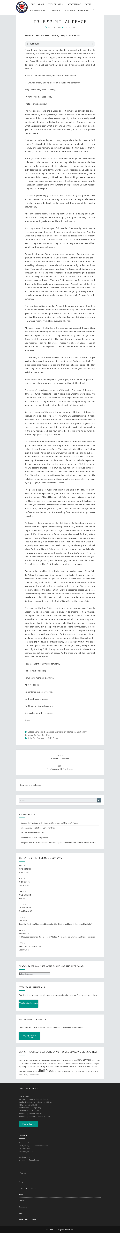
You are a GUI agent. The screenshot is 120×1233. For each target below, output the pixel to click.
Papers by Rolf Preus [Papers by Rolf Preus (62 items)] (46, 1066)
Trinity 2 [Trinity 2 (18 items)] (87, 1071)
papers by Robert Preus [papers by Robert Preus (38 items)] (27, 1066)
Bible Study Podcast (39, 10)
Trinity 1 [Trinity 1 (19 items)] (82, 1071)
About (41, 4)
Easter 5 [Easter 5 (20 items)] (48, 1060)
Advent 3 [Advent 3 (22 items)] (32, 1060)
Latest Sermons (74, 4)
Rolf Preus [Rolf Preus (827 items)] (46, 1070)
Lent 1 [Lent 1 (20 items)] (33, 1064)
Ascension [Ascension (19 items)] (38, 1060)
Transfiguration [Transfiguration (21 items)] (75, 1071)
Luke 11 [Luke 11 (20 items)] (50, 1064)
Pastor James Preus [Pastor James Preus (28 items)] (61, 1067)
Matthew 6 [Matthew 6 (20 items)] (68, 1064)
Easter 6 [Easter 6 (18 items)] (53, 1060)
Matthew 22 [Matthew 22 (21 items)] (82, 1064)
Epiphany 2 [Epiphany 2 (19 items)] (59, 1060)
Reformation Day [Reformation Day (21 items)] (89, 1067)
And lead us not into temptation (34, 837)
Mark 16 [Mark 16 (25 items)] (54, 1064)
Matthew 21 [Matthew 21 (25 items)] (74, 1064)
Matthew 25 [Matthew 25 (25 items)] (89, 1064)
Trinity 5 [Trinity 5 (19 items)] (97, 1071)
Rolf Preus (69, 27)
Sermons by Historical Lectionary (71, 731)
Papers (88, 4)
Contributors (54, 4)
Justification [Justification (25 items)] (27, 1064)
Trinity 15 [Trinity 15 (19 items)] (21, 1075)
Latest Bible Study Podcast (76, 10)
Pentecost (49, 731)
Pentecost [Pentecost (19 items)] (71, 1067)
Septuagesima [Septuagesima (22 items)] (59, 1071)
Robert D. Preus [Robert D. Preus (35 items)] (33, 1071)
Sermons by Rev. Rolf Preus (38, 735)
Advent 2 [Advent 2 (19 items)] (26, 1060)
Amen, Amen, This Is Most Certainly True (38, 828)
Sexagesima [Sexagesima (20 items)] (67, 1071)
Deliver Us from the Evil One (32, 832)
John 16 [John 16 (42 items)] (98, 1060)
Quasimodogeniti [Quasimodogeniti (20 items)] (79, 1067)
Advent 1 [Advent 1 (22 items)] (21, 1060)
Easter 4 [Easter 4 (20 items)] (43, 1060)
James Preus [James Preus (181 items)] (83, 1060)
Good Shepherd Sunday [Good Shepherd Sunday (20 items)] (69, 1060)
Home (32, 4)
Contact (56, 10)
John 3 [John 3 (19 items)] (93, 1060)
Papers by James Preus (29, 1188)
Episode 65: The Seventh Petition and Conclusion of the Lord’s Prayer (49, 823)
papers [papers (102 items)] (97, 1063)
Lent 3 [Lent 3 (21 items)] (41, 1064)
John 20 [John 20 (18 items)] (21, 1064)
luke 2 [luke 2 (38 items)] (45, 1064)
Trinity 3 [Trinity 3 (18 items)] (92, 1071)
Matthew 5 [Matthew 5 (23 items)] (61, 1064)
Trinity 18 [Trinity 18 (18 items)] (26, 1075)
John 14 (31, 738)
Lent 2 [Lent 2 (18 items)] (37, 1064)
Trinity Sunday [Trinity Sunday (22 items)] (34, 1075)
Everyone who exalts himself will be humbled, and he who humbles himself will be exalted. (58, 842)
